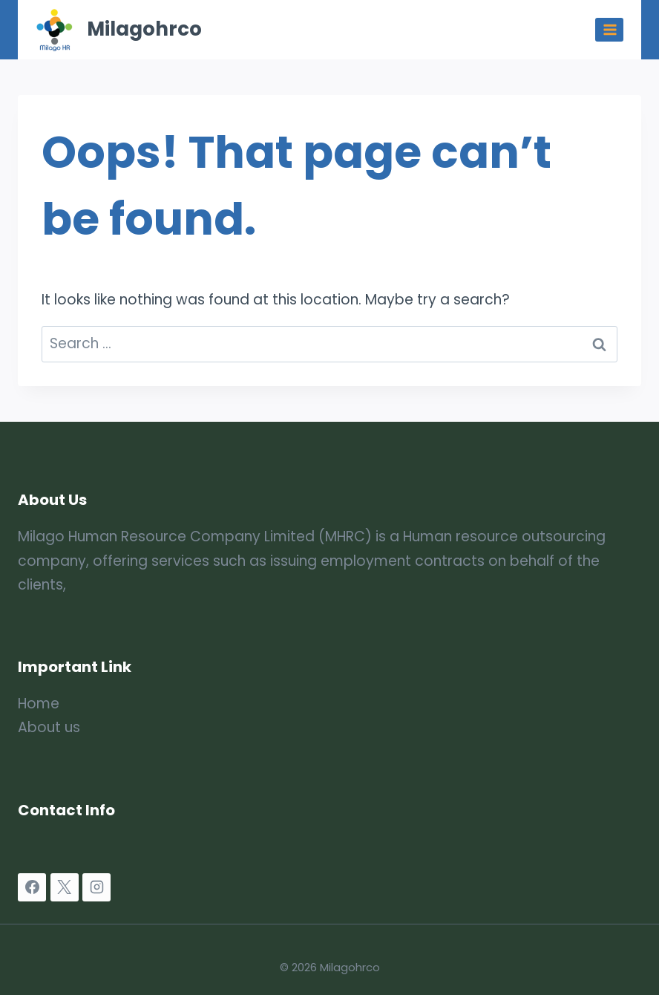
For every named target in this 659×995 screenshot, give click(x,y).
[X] (64, 887)
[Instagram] (96, 887)
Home (38, 704)
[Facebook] (32, 887)
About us (49, 727)
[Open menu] (609, 29)
